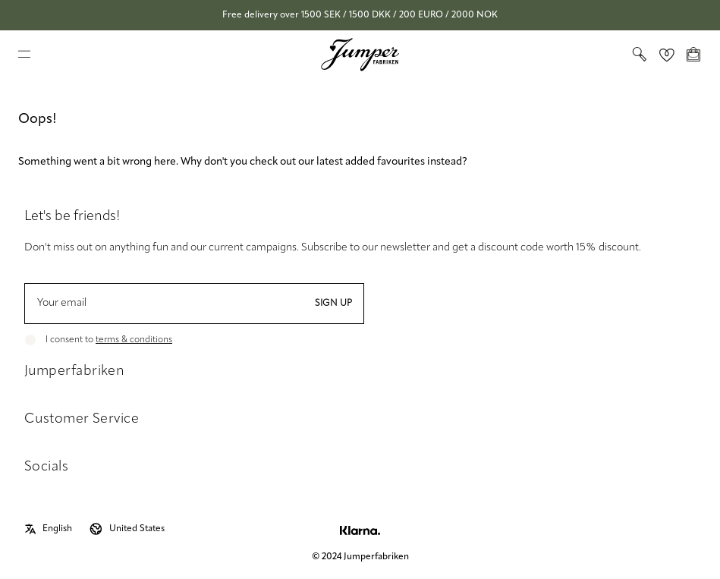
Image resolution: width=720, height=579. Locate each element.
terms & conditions (134, 340)
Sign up (333, 303)
